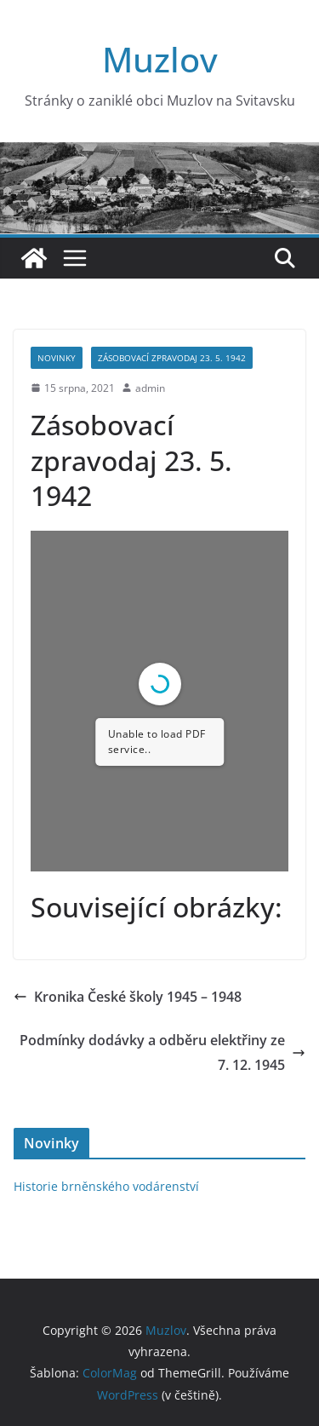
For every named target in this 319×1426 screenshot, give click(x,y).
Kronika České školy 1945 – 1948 (128, 996)
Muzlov (160, 59)
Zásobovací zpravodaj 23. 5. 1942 (172, 358)
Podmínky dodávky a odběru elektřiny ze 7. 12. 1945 (162, 1052)
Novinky (56, 358)
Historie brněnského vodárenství (106, 1186)
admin (150, 388)
